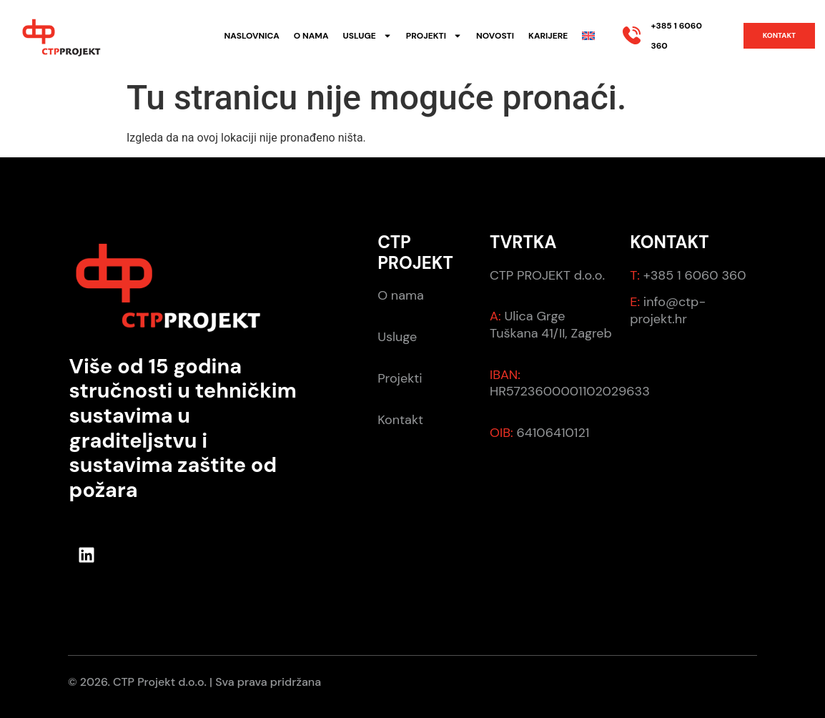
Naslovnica (252, 35)
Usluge (366, 35)
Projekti (434, 35)
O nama (311, 35)
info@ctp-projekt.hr (668, 310)
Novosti (495, 35)
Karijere (548, 35)
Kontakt (400, 419)
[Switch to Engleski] (588, 35)
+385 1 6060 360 (693, 275)
